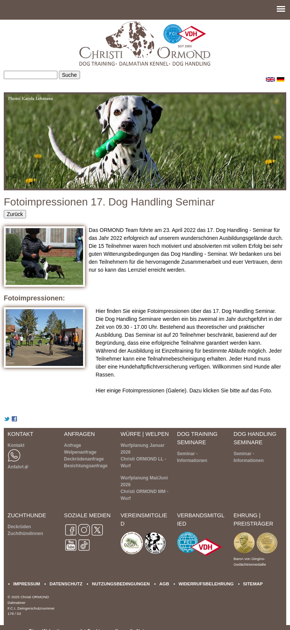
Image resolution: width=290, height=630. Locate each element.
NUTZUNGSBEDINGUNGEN (121, 583)
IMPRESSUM (26, 583)
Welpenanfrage (80, 452)
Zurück (15, 214)
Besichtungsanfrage (86, 465)
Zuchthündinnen (25, 533)
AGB (164, 583)
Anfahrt (18, 467)
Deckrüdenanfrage (84, 459)
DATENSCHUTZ (65, 583)
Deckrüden (19, 526)
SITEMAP (253, 583)
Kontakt (16, 445)
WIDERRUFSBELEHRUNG (206, 583)
